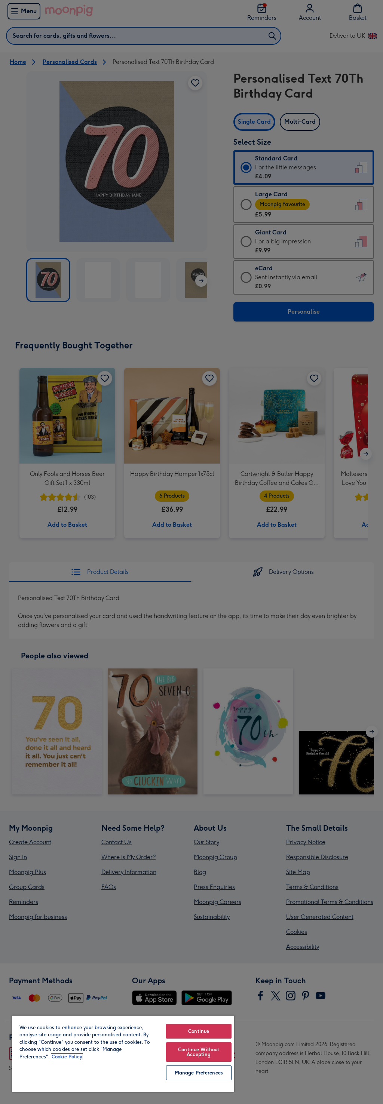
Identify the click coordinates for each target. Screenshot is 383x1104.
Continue (198, 1031)
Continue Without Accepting (198, 1052)
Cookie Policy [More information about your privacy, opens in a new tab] (67, 1057)
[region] (123, 1053)
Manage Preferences (199, 1073)
